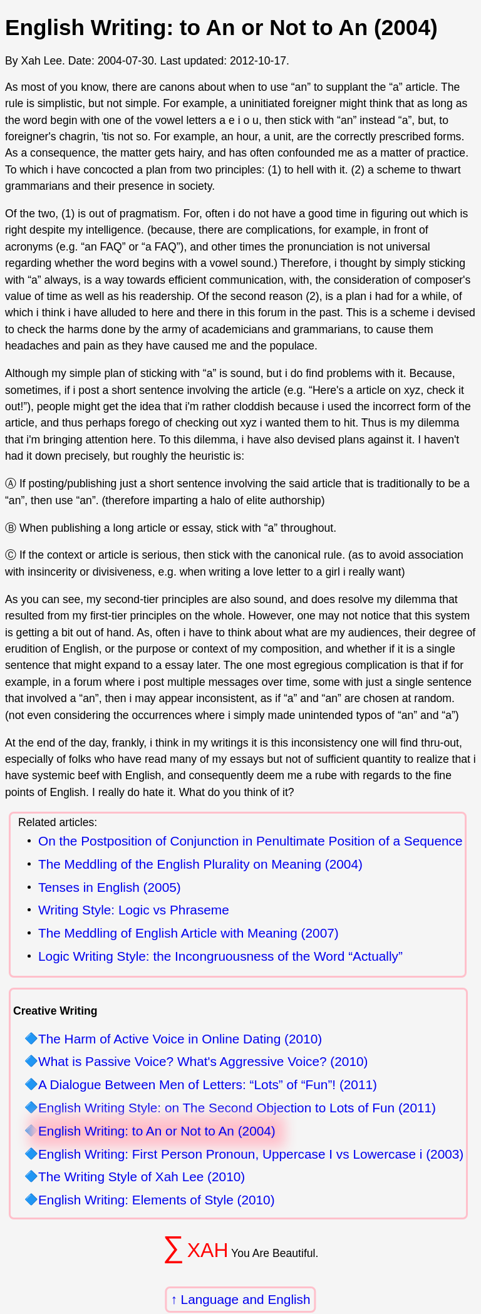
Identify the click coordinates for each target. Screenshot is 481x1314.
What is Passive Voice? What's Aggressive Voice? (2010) (203, 1061)
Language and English (246, 1299)
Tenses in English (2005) (109, 887)
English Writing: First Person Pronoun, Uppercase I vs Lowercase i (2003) (250, 1154)
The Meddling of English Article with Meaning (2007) (188, 933)
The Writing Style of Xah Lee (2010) (141, 1177)
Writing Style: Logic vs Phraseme (133, 910)
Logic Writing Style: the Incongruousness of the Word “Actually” (220, 956)
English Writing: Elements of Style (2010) (156, 1200)
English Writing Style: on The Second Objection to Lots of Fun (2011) (237, 1108)
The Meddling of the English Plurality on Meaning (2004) (200, 864)
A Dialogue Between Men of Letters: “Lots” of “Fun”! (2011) (207, 1085)
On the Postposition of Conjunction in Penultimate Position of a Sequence (250, 841)
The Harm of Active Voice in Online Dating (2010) (180, 1039)
